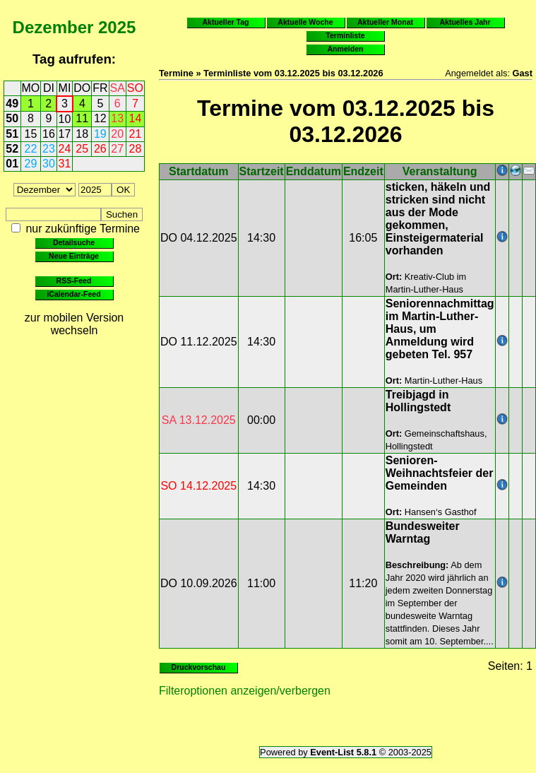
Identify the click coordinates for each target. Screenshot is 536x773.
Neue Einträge (74, 256)
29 (31, 164)
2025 (117, 27)
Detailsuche (74, 242)
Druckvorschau (199, 667)
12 (100, 118)
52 (12, 149)
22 (31, 149)
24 (65, 149)
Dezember (53, 27)
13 (117, 118)
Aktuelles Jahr (464, 22)
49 (12, 104)
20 (117, 134)
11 (82, 118)
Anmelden (346, 49)
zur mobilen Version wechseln (74, 324)
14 (135, 118)
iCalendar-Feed (73, 294)
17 (65, 134)
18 (82, 134)
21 (135, 134)
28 (135, 149)
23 (48, 149)
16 (48, 134)
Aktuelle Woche (305, 22)
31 (65, 164)
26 (100, 149)
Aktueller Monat (385, 22)
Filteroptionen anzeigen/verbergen (244, 691)
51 (12, 134)
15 (31, 134)
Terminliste (345, 35)
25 (82, 149)
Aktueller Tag (225, 22)
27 (117, 149)
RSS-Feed (74, 280)
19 (100, 134)
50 (12, 118)
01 (12, 164)
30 (48, 164)
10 (65, 119)
